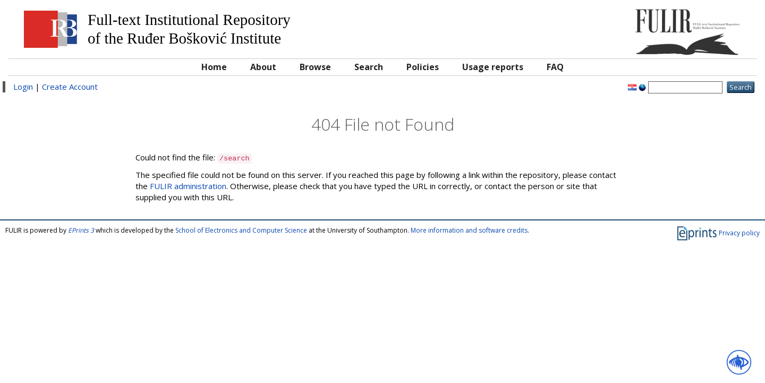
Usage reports (492, 67)
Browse (315, 67)
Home (214, 67)
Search (368, 67)
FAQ (555, 67)
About (263, 67)
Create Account (70, 86)
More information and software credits (469, 230)
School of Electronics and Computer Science (241, 230)
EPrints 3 (81, 230)
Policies (422, 67)
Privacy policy (739, 232)
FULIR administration (188, 186)
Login (23, 86)
